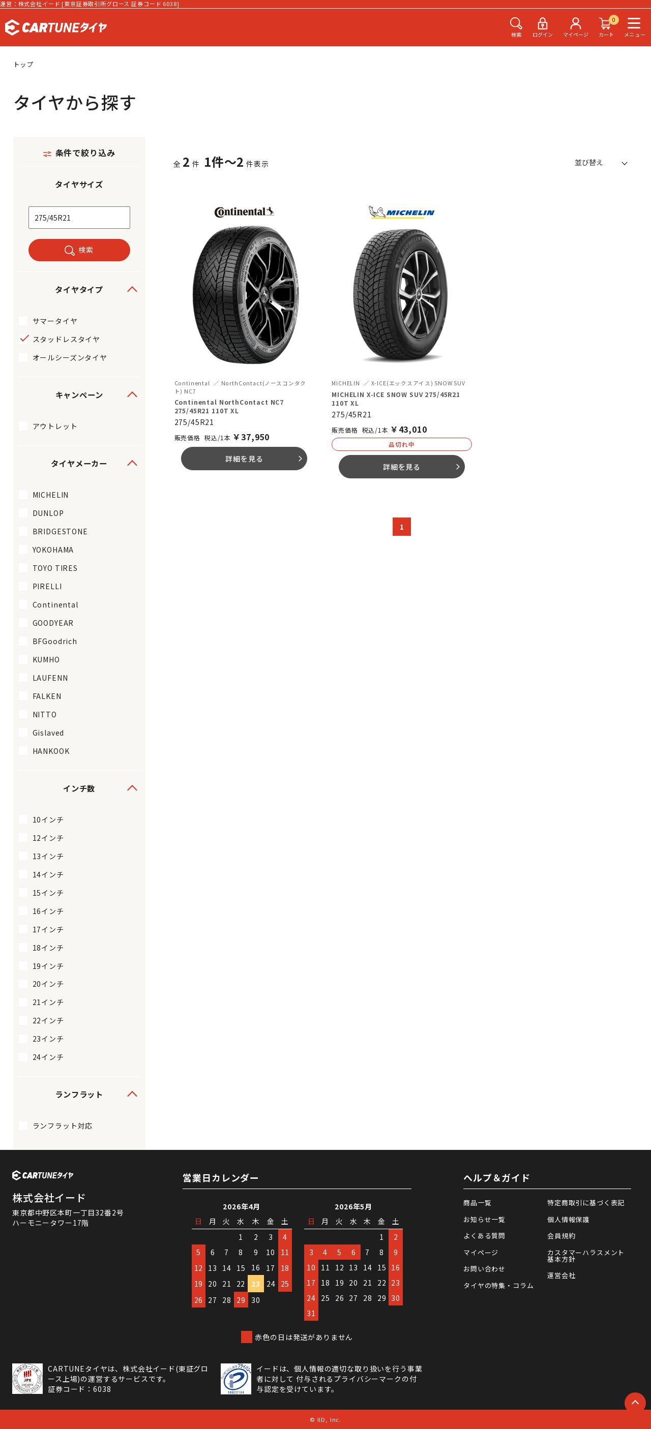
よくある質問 (484, 1235)
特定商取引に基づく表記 (586, 1202)
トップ (24, 64)
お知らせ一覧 (484, 1219)
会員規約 (561, 1235)
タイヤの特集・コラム (498, 1285)
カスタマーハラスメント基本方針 (586, 1256)
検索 (86, 250)
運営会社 (561, 1275)
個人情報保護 (568, 1219)
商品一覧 (477, 1202)
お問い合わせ (484, 1268)
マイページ (480, 1252)
